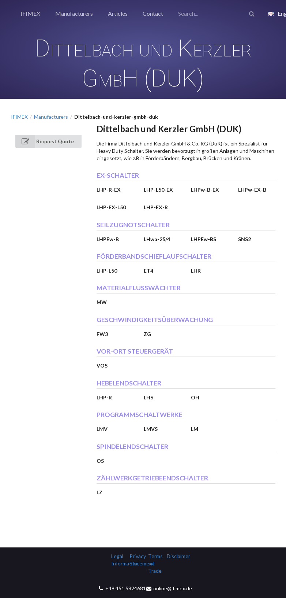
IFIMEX (30, 13)
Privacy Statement (136, 559)
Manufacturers (74, 13)
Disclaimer (173, 556)
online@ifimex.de (172, 588)
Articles (118, 13)
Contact (153, 13)
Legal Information (118, 559)
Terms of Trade (155, 563)
